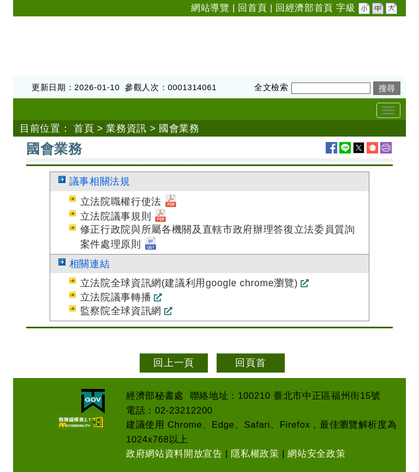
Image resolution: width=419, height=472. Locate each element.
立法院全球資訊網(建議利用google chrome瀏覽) (189, 283)
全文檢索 (271, 87)
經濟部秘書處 (43, 23)
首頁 (84, 128)
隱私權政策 (255, 454)
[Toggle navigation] (388, 110)
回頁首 (250, 362)
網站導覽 (210, 8)
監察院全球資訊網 (120, 310)
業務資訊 (126, 128)
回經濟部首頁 (304, 8)
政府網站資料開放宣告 (174, 454)
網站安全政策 (316, 454)
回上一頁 (173, 362)
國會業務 (179, 128)
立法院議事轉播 (116, 297)
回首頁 (252, 8)
